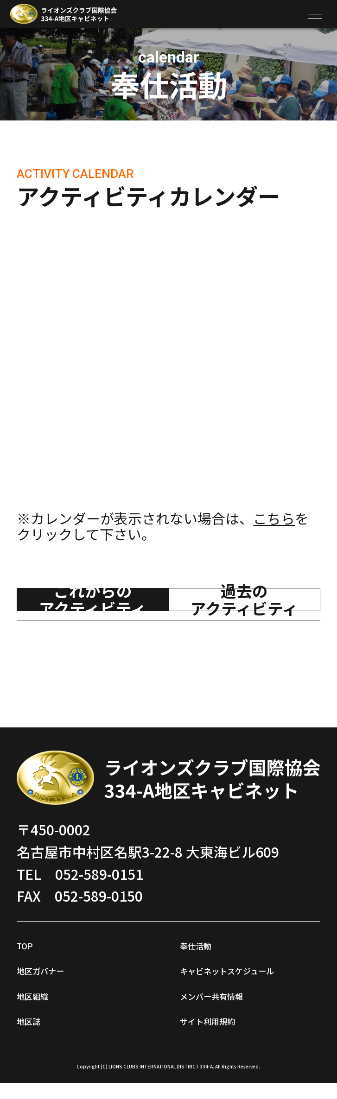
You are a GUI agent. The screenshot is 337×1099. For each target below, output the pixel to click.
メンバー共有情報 (235, 1009)
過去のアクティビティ (244, 599)
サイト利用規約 (228, 1034)
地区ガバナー (58, 968)
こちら (274, 518)
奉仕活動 (207, 943)
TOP (30, 943)
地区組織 (44, 994)
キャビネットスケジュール (249, 976)
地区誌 (37, 1019)
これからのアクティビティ (92, 599)
